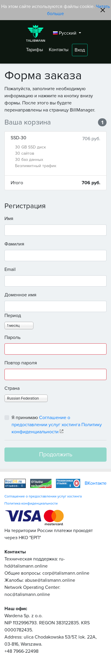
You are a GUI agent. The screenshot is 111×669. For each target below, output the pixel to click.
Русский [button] (65, 33)
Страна (12, 388)
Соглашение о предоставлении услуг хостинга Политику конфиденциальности (57, 425)
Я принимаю (57, 425)
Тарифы (35, 50)
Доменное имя (20, 295)
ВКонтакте (96, 483)
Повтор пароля (20, 363)
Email (10, 269)
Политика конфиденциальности (31, 503)
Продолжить (55, 454)
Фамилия (14, 244)
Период (12, 316)
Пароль (12, 337)
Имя (8, 219)
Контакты (59, 50)
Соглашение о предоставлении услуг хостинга (43, 496)
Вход (80, 50)
